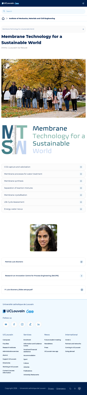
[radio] (70, 388)
